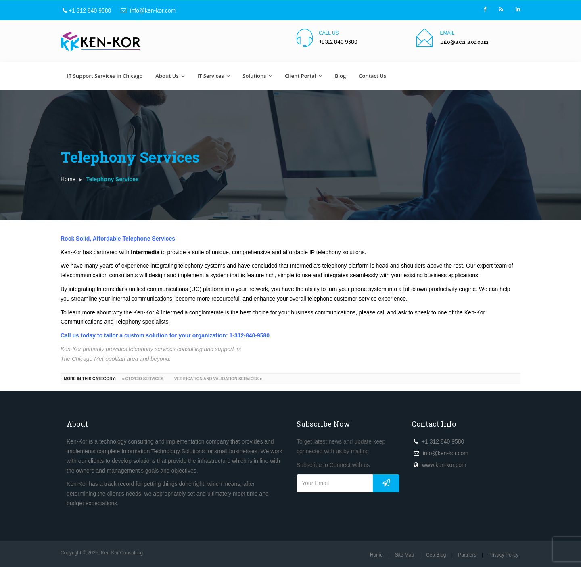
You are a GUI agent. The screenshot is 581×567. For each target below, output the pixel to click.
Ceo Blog (436, 555)
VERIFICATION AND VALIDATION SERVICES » (217, 379)
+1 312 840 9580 (87, 10)
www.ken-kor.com (444, 465)
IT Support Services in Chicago (104, 76)
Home (68, 179)
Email (447, 33)
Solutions (257, 76)
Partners (467, 555)
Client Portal (303, 76)
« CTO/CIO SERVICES (142, 379)
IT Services (213, 76)
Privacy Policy (503, 555)
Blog (340, 76)
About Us (169, 76)
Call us (329, 33)
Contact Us (372, 76)
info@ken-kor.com (148, 10)
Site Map (404, 555)
